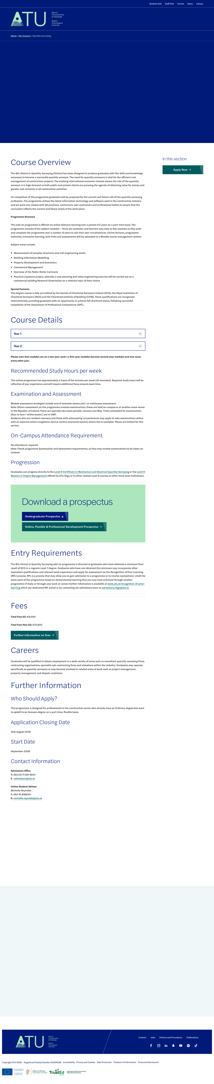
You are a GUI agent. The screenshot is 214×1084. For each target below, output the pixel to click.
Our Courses (24, 35)
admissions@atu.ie (24, 778)
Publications (192, 1037)
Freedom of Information (125, 1062)
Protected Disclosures (148, 1062)
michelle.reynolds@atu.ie (27, 798)
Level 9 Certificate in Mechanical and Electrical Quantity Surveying (92, 471)
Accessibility (69, 1062)
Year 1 (17, 333)
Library (199, 3)
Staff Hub (169, 3)
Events (180, 3)
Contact (142, 1037)
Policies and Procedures (170, 1037)
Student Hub (155, 3)
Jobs (153, 1037)
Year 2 (18, 346)
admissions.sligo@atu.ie (115, 587)
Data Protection (104, 1062)
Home (14, 35)
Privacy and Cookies (85, 1062)
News (190, 3)
